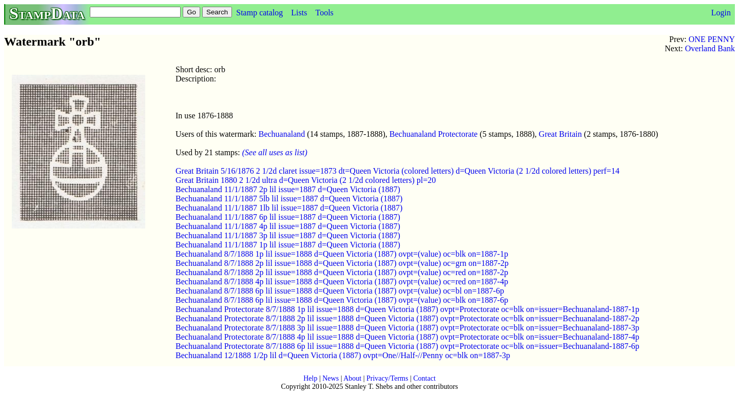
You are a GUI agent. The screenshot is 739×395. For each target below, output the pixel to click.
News (330, 378)
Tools (324, 12)
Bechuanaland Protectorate (434, 134)
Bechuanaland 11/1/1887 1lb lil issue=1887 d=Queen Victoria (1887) (289, 207)
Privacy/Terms (387, 378)
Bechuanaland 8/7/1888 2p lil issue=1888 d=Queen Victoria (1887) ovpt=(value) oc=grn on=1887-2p (342, 263)
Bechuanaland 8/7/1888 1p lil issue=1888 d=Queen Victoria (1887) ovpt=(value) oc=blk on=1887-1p (342, 254)
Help (310, 378)
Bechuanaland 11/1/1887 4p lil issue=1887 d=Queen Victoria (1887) (288, 226)
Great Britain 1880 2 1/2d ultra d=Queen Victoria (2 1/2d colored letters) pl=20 (306, 180)
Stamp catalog (259, 12)
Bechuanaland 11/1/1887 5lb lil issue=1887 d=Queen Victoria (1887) (289, 198)
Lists (299, 12)
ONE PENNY (712, 39)
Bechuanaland (282, 134)
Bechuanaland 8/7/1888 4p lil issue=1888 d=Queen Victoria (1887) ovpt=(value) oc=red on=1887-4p (342, 281)
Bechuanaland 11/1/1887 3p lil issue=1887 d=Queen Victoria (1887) (288, 235)
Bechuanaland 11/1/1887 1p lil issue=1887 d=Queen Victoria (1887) (288, 244)
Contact (424, 378)
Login (721, 12)
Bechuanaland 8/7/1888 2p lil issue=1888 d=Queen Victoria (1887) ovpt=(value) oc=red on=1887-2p (342, 272)
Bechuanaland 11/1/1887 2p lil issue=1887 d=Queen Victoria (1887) (288, 189)
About (352, 378)
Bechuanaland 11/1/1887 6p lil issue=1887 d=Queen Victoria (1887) (288, 217)
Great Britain (560, 134)
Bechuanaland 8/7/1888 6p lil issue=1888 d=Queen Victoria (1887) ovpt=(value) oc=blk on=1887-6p (342, 300)
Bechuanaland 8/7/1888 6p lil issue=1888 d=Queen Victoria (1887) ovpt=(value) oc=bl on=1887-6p (340, 290)
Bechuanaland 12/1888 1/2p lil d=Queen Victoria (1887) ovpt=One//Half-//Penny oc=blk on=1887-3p (343, 355)
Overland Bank (710, 48)
